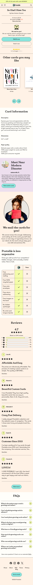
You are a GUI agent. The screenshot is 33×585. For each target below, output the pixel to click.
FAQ (16, 567)
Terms (21, 567)
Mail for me (16, 39)
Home (5, 567)
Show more (16, 486)
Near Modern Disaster (17, 13)
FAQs (29, 554)
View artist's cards (8, 185)
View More (4, 373)
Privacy (27, 567)
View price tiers (16, 21)
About (11, 567)
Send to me (16, 43)
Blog (16, 569)
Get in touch (16, 574)
